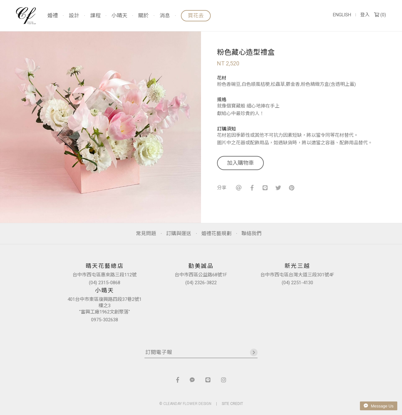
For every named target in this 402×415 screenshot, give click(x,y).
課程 (95, 16)
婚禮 (52, 16)
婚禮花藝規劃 (216, 233)
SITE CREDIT (232, 403)
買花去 (196, 16)
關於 (143, 16)
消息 (165, 16)
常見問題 (146, 233)
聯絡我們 (252, 233)
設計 (74, 16)
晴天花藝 (26, 15)
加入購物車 (240, 163)
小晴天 (119, 16)
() (380, 15)
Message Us (379, 405)
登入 (365, 15)
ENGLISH (342, 15)
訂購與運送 (178, 233)
